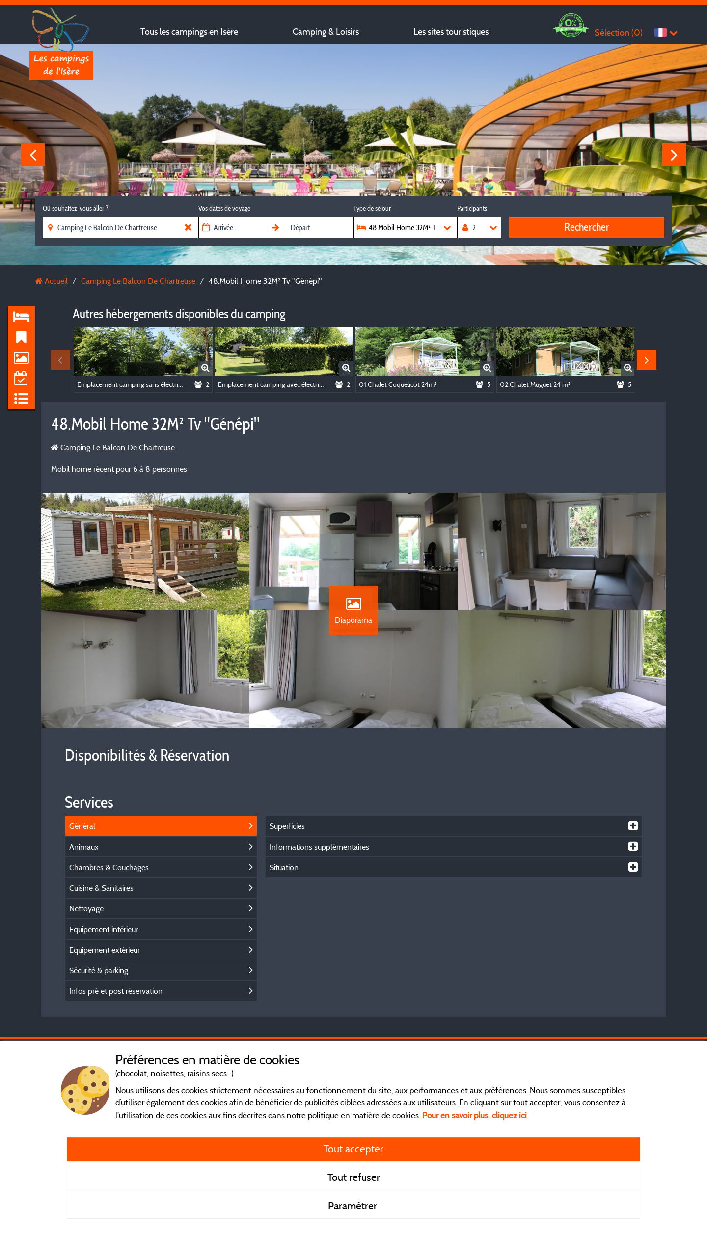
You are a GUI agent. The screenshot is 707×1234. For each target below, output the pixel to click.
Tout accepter (353, 1148)
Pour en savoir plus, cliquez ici (474, 1115)
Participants (472, 208)
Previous (33, 154)
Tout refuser (353, 1177)
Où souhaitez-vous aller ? (75, 208)
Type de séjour (372, 208)
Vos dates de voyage (224, 208)
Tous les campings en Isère (189, 31)
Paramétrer (354, 1205)
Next (674, 154)
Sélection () (619, 32)
